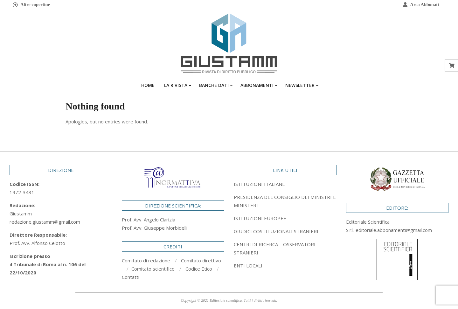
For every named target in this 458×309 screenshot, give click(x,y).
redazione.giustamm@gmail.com (45, 222)
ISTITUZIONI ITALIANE (259, 184)
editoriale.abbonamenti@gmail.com (394, 230)
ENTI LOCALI (248, 265)
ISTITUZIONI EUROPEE (260, 218)
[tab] (285, 201)
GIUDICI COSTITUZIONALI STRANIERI (276, 231)
